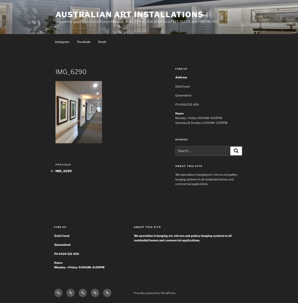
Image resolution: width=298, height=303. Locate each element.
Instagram (62, 42)
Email (102, 42)
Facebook (83, 42)
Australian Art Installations (129, 14)
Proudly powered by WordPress (154, 293)
